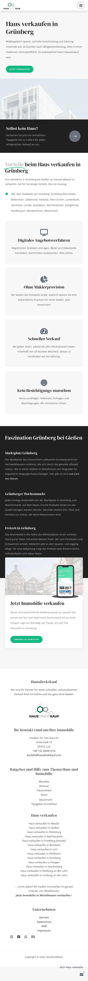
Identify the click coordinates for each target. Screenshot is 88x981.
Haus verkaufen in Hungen (44, 862)
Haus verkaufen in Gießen (44, 827)
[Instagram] (11, 936)
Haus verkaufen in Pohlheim (44, 853)
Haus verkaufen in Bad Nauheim (44, 836)
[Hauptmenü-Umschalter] (81, 5)
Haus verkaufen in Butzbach (44, 845)
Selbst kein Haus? (22, 128)
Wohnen (44, 786)
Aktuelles (44, 781)
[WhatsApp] (25, 936)
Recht (44, 794)
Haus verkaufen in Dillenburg (44, 832)
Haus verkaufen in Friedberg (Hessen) (44, 840)
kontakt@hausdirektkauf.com (44, 755)
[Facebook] (18, 936)
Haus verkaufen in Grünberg (44, 858)
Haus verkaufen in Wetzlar (44, 823)
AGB (44, 926)
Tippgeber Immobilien (44, 804)
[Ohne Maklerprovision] (44, 279)
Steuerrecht (45, 799)
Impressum (44, 930)
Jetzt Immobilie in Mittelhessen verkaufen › (44, 895)
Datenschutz (44, 921)
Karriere (44, 917)
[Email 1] (33, 936)
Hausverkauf (44, 790)
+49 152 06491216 (44, 750)
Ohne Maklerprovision (44, 287)
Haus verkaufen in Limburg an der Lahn (44, 875)
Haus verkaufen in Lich (44, 849)
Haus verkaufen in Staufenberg (44, 866)
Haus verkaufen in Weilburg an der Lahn (44, 870)
